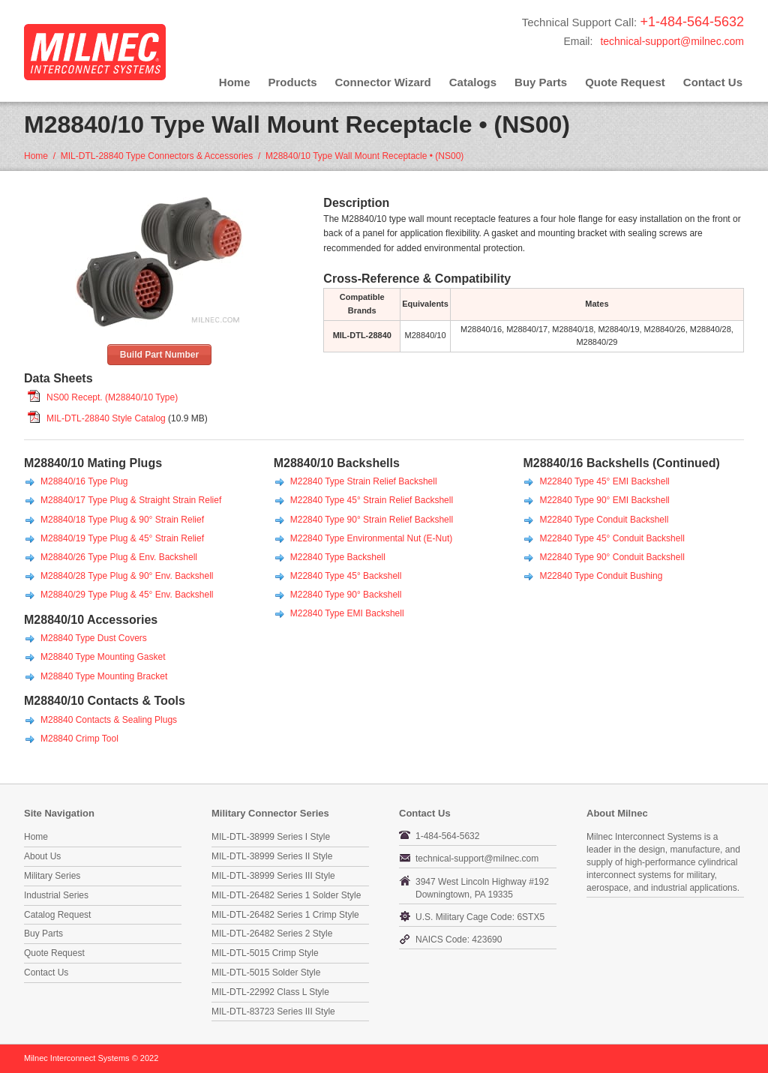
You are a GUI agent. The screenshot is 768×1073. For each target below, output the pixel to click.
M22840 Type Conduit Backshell (603, 519)
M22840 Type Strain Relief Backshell (363, 481)
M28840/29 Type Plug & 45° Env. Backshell (127, 594)
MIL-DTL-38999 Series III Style (273, 876)
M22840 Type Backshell (338, 557)
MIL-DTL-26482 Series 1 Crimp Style (285, 915)
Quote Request (625, 82)
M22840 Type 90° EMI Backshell (604, 500)
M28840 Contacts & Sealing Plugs (108, 720)
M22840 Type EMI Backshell (347, 613)
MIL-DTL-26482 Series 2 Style (272, 933)
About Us (42, 856)
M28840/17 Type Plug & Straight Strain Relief (130, 500)
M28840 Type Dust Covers (93, 638)
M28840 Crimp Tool (79, 738)
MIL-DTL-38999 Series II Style (272, 856)
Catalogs (472, 82)
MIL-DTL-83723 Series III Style (273, 1011)
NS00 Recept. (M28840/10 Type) (112, 397)
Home (234, 82)
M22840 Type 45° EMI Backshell (604, 481)
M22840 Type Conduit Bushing (600, 576)
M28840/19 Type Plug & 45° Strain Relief (122, 538)
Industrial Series (56, 895)
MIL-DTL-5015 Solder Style (266, 972)
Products (292, 82)
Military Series (52, 876)
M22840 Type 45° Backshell (346, 576)
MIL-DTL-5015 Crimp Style (265, 953)
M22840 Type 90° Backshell (346, 594)
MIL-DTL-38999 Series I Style (271, 837)
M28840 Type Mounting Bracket (103, 676)
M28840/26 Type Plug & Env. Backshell (118, 557)
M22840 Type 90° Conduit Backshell (611, 557)
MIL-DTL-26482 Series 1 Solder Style (286, 895)
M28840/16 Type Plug (84, 481)
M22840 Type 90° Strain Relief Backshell (371, 519)
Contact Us (712, 82)
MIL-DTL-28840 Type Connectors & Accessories (157, 156)
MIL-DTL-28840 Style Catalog (106, 418)
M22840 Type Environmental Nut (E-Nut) (371, 538)
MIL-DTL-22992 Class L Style (270, 992)
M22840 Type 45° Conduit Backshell (611, 538)
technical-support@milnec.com (672, 41)
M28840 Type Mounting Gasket (103, 657)
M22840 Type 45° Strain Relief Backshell (371, 500)
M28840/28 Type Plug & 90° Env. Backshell (127, 576)
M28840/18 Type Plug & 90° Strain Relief (122, 519)
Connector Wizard (383, 82)
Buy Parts (540, 82)
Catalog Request (57, 915)
